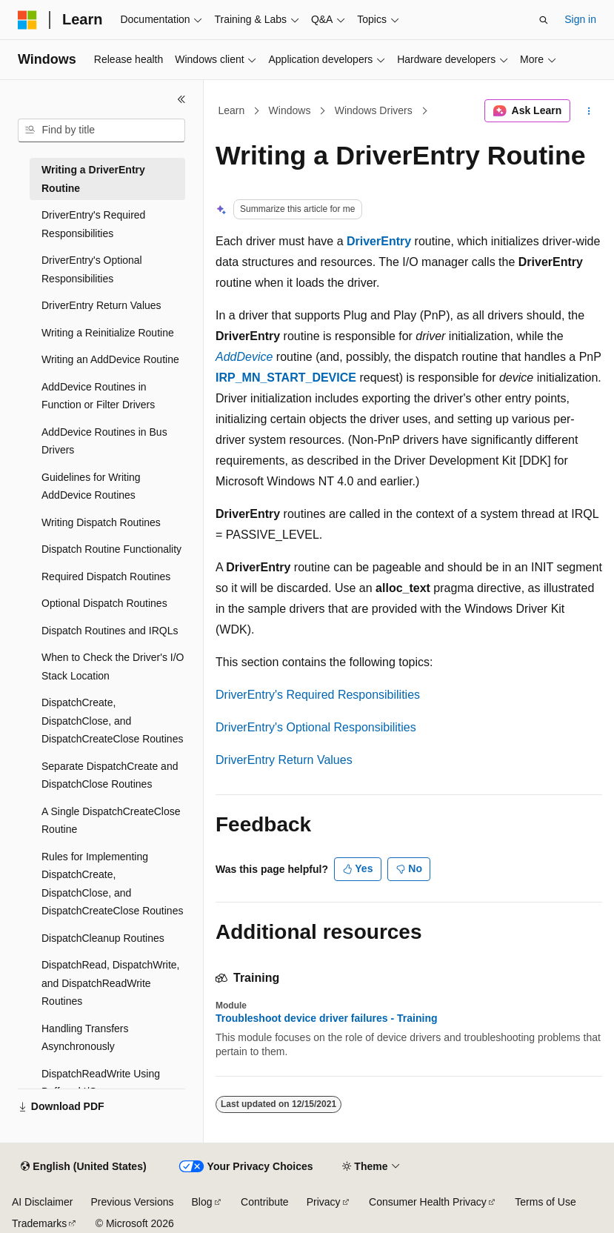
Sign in (580, 19)
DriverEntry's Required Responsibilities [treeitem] (93, 224)
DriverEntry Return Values (284, 760)
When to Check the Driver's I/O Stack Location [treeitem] (112, 666)
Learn (231, 110)
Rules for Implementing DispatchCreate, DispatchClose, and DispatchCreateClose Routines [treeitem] (112, 884)
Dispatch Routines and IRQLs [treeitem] (109, 631)
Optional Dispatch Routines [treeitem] (104, 603)
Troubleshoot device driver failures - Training (327, 1018)
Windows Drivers (374, 110)
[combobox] (101, 130)
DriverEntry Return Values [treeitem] (101, 305)
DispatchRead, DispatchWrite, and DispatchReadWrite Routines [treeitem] (110, 983)
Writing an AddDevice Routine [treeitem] (110, 359)
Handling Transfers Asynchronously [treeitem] (85, 1038)
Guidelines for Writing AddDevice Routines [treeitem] (91, 486)
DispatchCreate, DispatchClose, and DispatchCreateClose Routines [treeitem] (112, 721)
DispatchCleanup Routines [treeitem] (102, 938)
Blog (202, 1202)
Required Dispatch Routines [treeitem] (105, 576)
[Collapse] (181, 99)
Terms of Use (545, 1202)
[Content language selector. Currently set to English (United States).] (83, 1167)
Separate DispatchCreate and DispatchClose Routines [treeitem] (109, 775)
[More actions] (589, 111)
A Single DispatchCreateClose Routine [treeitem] (111, 820)
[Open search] (543, 20)
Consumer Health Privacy (428, 1202)
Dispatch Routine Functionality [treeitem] (111, 549)
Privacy (324, 1202)
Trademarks (39, 1223)
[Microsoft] (27, 20)
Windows (290, 110)
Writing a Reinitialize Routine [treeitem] (107, 333)
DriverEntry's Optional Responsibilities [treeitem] (91, 269)
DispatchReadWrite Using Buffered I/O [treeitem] (100, 1083)
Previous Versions (131, 1202)
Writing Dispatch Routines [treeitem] (101, 522)
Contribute (265, 1202)
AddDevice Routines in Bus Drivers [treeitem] (104, 441)
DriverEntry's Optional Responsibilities (316, 727)
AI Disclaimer (42, 1202)
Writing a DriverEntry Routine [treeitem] (93, 179)
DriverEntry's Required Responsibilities (318, 694)
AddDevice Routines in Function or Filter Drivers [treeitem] (98, 396)
